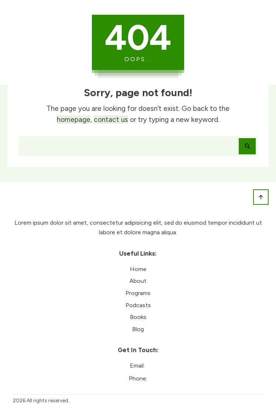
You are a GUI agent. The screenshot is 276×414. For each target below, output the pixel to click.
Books (138, 316)
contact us (111, 119)
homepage (73, 119)
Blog (138, 329)
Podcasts (138, 305)
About (138, 280)
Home (138, 269)
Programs (138, 293)
